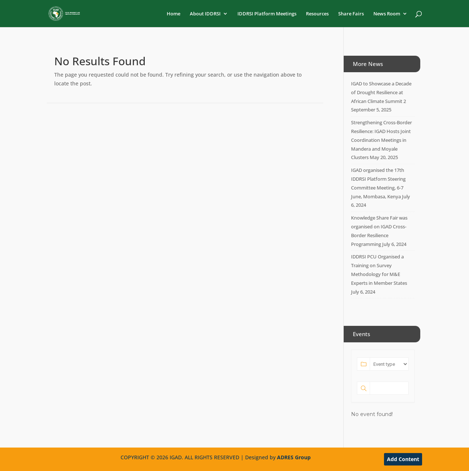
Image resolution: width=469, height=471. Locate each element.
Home (173, 14)
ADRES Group (294, 457)
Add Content (403, 459)
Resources (317, 14)
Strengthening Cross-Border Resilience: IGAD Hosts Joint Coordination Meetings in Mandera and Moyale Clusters (381, 140)
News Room (386, 14)
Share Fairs (351, 14)
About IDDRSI (205, 14)
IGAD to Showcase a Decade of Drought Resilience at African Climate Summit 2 (381, 92)
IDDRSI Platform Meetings (266, 14)
